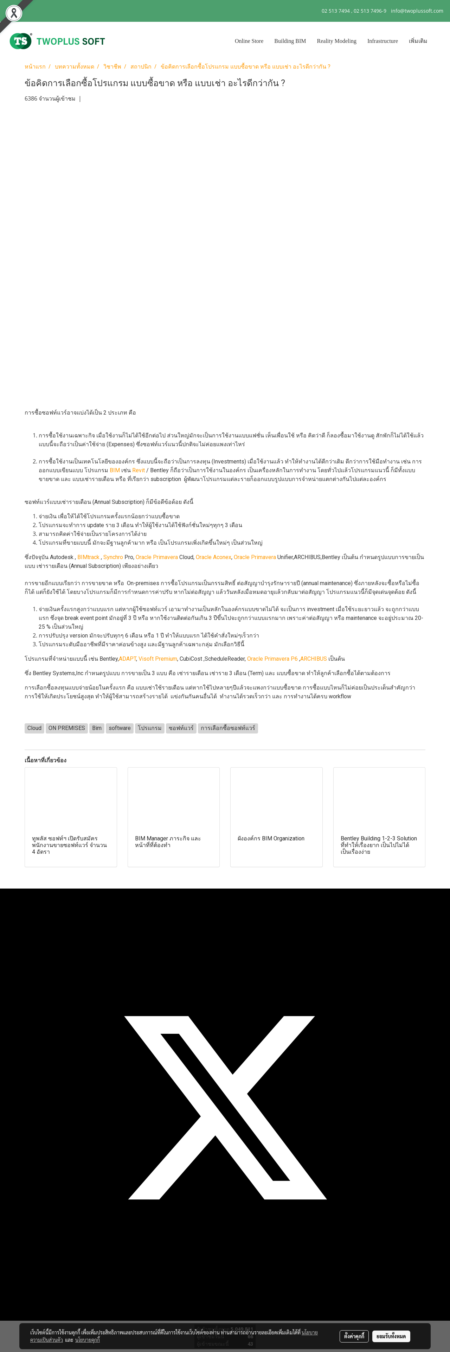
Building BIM (290, 41)
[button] (439, 41)
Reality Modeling (336, 41)
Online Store (249, 41)
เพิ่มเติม (418, 41)
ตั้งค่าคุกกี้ (354, 1336)
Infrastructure (382, 41)
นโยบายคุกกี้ (87, 1340)
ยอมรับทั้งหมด (391, 1336)
